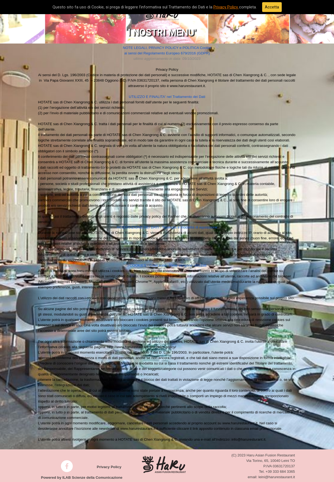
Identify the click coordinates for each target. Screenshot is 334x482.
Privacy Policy (226, 7)
